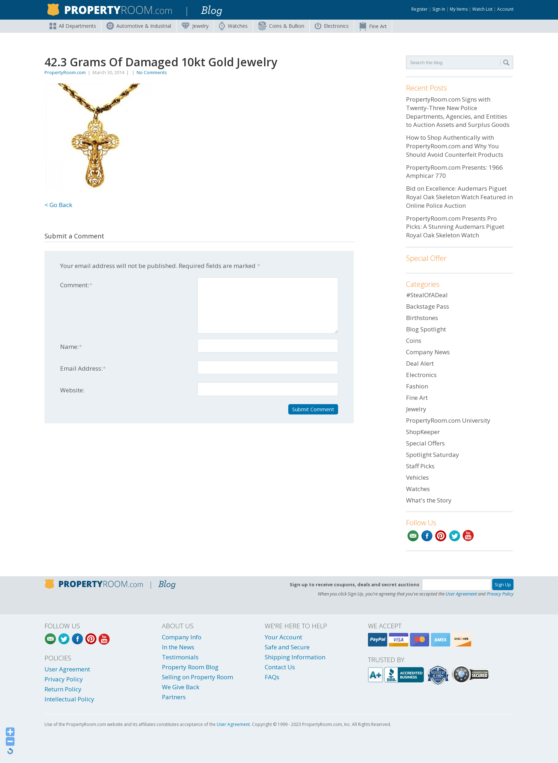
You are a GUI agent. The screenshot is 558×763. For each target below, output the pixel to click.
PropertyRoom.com (65, 72)
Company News (428, 352)
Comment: (76, 285)
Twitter (454, 536)
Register (419, 9)
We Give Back (180, 687)
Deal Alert (420, 363)
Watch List (482, 9)
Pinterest (441, 536)
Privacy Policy (500, 594)
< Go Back (58, 205)
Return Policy (62, 689)
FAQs (272, 677)
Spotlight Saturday (432, 454)
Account (505, 9)
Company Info (181, 637)
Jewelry (195, 25)
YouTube (468, 536)
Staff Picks (420, 466)
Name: (71, 346)
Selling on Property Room (197, 677)
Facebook (427, 536)
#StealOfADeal (427, 295)
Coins (281, 25)
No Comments (152, 72)
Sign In (438, 9)
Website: (72, 390)
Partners (174, 697)
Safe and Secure (287, 647)
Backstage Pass (427, 306)
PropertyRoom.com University (448, 420)
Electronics (332, 25)
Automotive (138, 26)
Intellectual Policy (69, 699)
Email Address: (83, 368)
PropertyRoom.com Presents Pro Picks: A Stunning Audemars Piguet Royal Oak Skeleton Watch (455, 226)
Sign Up (503, 584)
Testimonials (180, 657)
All (72, 25)
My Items (459, 9)
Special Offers (425, 443)
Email (413, 536)
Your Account (283, 637)
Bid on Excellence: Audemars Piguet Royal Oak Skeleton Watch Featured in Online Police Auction (459, 197)
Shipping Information (295, 657)
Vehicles (417, 477)
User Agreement (461, 594)
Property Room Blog (190, 667)
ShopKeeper (423, 432)
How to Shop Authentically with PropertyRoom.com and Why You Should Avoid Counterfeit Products (454, 146)
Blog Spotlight (426, 329)
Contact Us (280, 667)
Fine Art (373, 26)
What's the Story (429, 500)
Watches (233, 26)
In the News (178, 647)
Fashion (417, 386)
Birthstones (422, 318)
